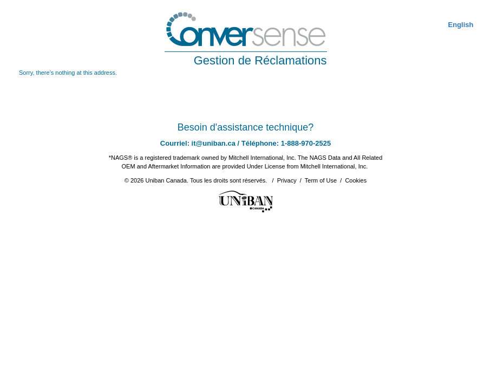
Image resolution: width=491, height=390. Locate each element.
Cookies (355, 180)
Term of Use (321, 180)
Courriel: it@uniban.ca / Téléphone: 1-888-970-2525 (245, 143)
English (461, 25)
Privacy (287, 180)
